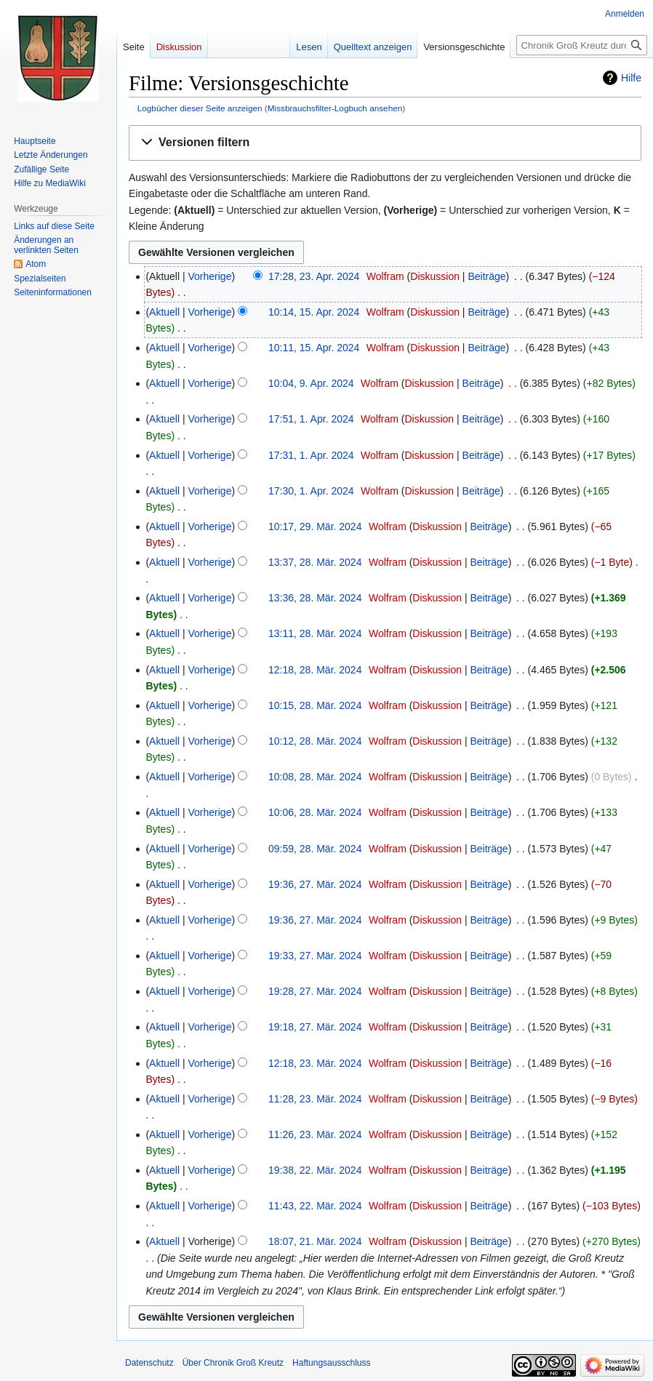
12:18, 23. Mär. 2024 (314, 1063)
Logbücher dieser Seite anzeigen (200, 108)
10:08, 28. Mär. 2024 (314, 776)
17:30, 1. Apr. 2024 (311, 491)
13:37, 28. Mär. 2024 (314, 562)
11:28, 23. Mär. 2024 (314, 1099)
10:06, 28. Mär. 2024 (314, 812)
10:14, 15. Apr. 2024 (313, 312)
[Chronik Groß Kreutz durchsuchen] (581, 45)
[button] (385, 143)
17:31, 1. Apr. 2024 (311, 455)
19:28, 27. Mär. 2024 (314, 991)
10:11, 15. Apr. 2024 (313, 347)
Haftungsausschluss (331, 1363)
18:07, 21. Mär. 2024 (314, 1241)
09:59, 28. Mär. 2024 (314, 848)
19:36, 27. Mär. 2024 (314, 884)
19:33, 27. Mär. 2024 (314, 955)
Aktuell (164, 312)
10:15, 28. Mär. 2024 (314, 705)
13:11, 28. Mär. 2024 (314, 633)
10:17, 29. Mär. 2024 (314, 526)
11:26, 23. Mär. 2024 (314, 1134)
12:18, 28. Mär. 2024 (314, 670)
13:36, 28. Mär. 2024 (314, 598)
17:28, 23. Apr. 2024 (313, 276)
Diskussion (435, 276)
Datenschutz (149, 1363)
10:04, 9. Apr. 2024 (311, 383)
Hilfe (631, 78)
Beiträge (486, 276)
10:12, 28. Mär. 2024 (314, 741)
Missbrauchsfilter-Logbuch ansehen (335, 108)
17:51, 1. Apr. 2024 (311, 419)
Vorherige (210, 276)
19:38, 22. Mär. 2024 (314, 1170)
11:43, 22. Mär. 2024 (314, 1206)
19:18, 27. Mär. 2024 (314, 1027)
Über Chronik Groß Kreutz (233, 1363)
